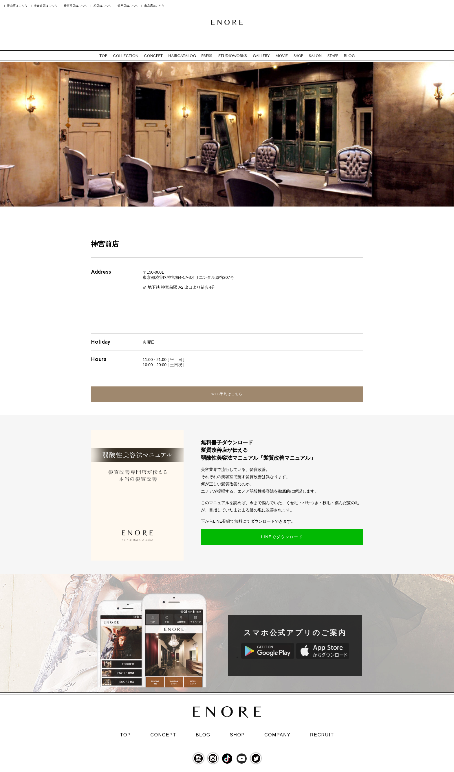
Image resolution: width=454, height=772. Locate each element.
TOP (125, 737)
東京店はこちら (154, 5)
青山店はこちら (17, 5)
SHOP (237, 737)
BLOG (203, 737)
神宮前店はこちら (75, 5)
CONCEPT (163, 737)
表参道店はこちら (45, 5)
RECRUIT (322, 737)
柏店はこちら (102, 5)
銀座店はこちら (128, 5)
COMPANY (277, 737)
